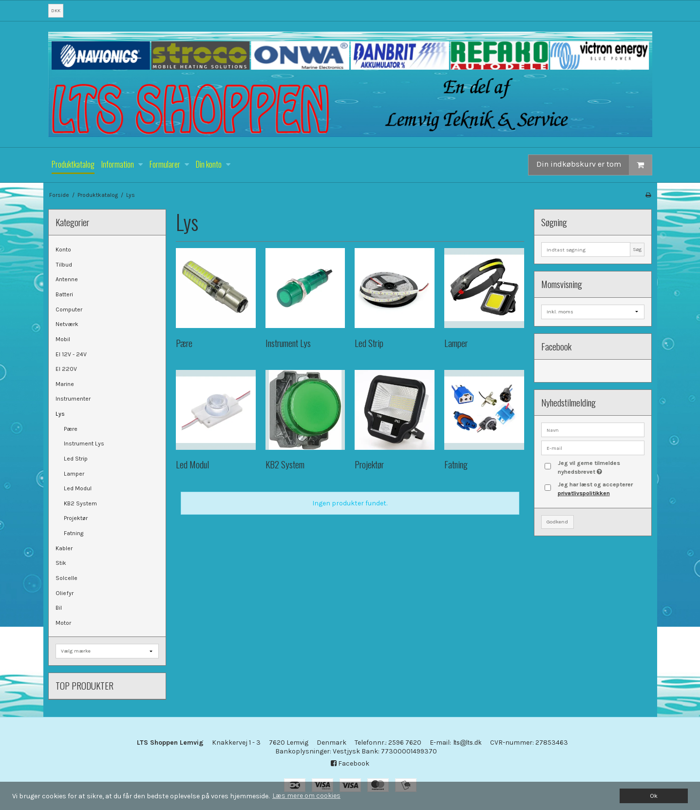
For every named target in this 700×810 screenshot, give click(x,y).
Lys (60, 413)
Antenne (67, 279)
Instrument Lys (84, 443)
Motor (63, 622)
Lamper (74, 473)
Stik (61, 562)
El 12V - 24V (71, 354)
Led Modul (78, 488)
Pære (70, 428)
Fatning (73, 533)
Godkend (557, 522)
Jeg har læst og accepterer (595, 489)
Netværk (67, 324)
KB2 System (80, 503)
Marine (65, 384)
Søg (637, 249)
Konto (63, 249)
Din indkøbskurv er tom (594, 165)
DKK (55, 10)
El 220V (66, 369)
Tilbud (64, 264)
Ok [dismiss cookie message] (654, 795)
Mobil (63, 339)
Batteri (64, 294)
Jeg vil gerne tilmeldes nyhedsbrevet (600, 467)
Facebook (350, 763)
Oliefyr (65, 593)
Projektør (76, 518)
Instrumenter (73, 398)
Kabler (64, 548)
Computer (69, 309)
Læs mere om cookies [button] (306, 795)
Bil (59, 607)
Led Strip (76, 458)
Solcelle (66, 578)
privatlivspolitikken (584, 493)
